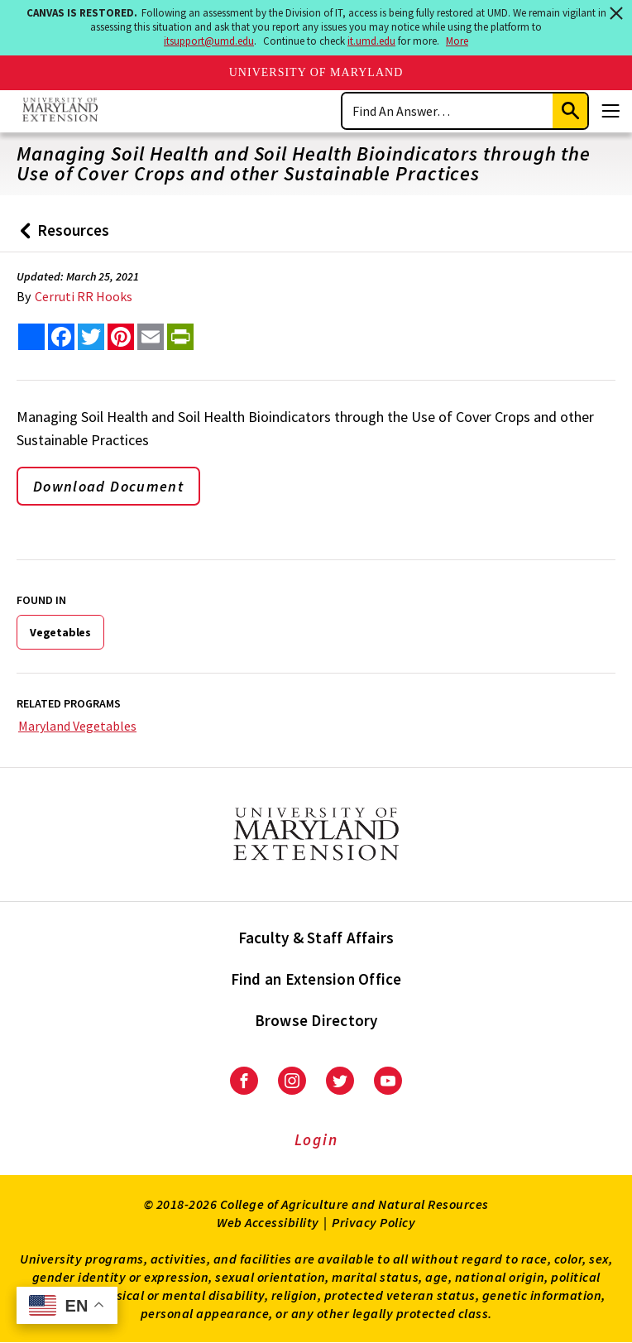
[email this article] (150, 337)
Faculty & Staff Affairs (316, 937)
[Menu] (610, 111)
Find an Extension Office (316, 979)
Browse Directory (316, 1020)
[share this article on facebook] (61, 337)
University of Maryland (316, 72)
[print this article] (180, 337)
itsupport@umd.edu (209, 41)
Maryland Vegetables (77, 725)
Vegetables (60, 632)
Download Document (108, 486)
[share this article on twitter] (91, 337)
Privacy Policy (373, 1222)
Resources (60, 236)
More (457, 41)
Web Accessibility (268, 1222)
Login (316, 1139)
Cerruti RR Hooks (83, 296)
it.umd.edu (371, 41)
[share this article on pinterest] (121, 337)
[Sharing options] (31, 337)
